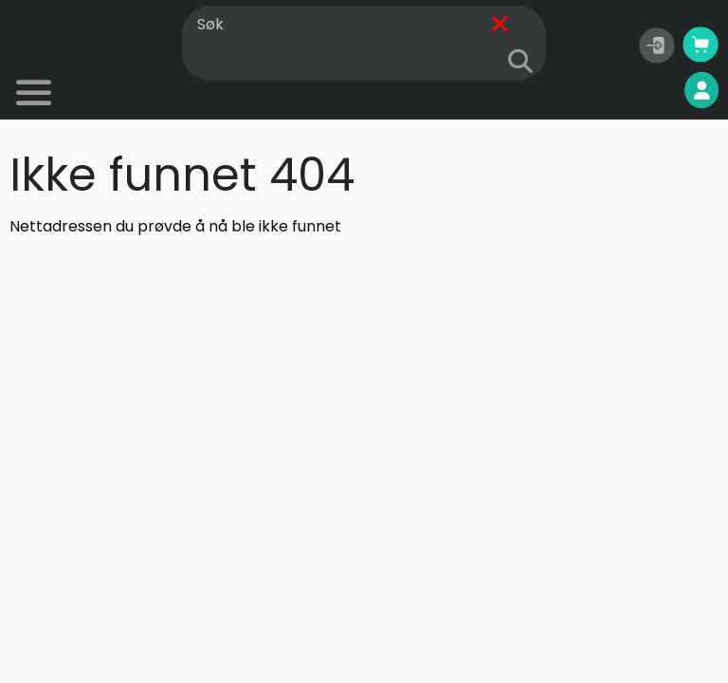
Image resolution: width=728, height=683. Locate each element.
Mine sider (653, 91)
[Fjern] (499, 25)
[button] (657, 45)
